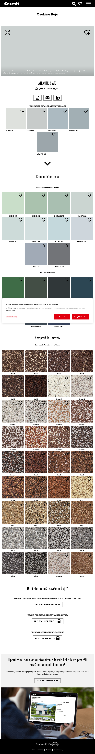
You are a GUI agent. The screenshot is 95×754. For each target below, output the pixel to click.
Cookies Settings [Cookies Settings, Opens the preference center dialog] (11, 317)
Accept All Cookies (80, 317)
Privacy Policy (58, 750)
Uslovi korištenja (37, 750)
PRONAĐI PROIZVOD (47, 604)
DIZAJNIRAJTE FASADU (47, 680)
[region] (47, 310)
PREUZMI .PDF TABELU (47, 621)
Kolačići (48, 750)
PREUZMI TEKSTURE (47, 638)
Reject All (62, 317)
